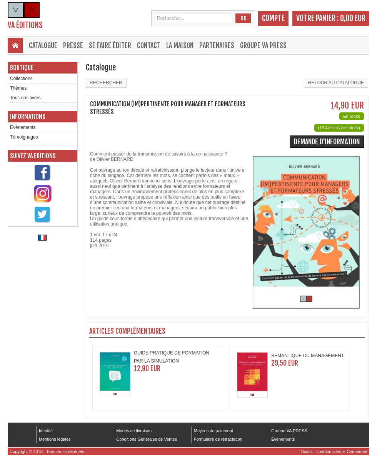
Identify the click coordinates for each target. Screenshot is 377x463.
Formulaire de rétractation (218, 439)
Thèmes (18, 88)
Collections (21, 78)
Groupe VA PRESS (263, 45)
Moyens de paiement (213, 430)
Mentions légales (55, 439)
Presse (73, 45)
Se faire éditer (110, 45)
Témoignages (24, 137)
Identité (46, 430)
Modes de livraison (134, 430)
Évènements (23, 127)
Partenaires (216, 45)
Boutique (21, 68)
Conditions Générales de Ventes (146, 439)
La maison (180, 45)
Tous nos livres (25, 97)
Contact (148, 45)
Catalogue (43, 45)
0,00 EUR (352, 18)
